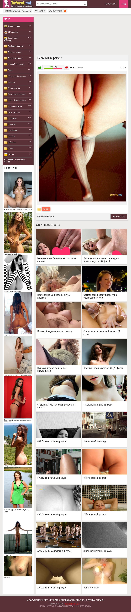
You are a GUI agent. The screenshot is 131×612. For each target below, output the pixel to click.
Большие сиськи (13, 52)
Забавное (10, 142)
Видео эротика (12, 26)
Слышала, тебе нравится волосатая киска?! (56, 406)
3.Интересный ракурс (94, 477)
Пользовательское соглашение (17, 11)
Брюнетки (10, 124)
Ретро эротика (12, 88)
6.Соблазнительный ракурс (51, 441)
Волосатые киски (13, 58)
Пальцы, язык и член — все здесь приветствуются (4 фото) (101, 260)
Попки (8, 70)
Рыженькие (10, 130)
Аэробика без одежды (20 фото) (54, 551)
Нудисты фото (12, 112)
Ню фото (9, 82)
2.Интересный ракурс (94, 514)
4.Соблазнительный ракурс (51, 514)
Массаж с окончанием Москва (14, 161)
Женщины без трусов (15, 76)
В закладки (76, 68)
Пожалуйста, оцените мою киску (54, 331)
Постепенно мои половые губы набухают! (53, 296)
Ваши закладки (57, 11)
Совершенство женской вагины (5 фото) (101, 333)
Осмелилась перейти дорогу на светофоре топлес (100, 296)
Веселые (9, 136)
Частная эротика (13, 106)
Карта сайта (40, 11)
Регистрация (110, 4)
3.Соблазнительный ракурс (98, 551)
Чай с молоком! (91, 587)
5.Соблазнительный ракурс (51, 477)
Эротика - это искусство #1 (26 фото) (103, 368)
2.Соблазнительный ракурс (51, 587)
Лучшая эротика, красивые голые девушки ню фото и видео (65, 606)
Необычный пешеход (94, 441)
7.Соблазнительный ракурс (98, 404)
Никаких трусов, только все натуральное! (52, 369)
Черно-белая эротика (15, 100)
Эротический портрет (15, 94)
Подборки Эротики (13, 46)
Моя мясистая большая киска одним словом (57, 260)
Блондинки (10, 118)
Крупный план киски (14, 64)
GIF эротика (11, 32)
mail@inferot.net (72, 604)
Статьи (9, 154)
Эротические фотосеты (11, 39)
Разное (9, 148)
